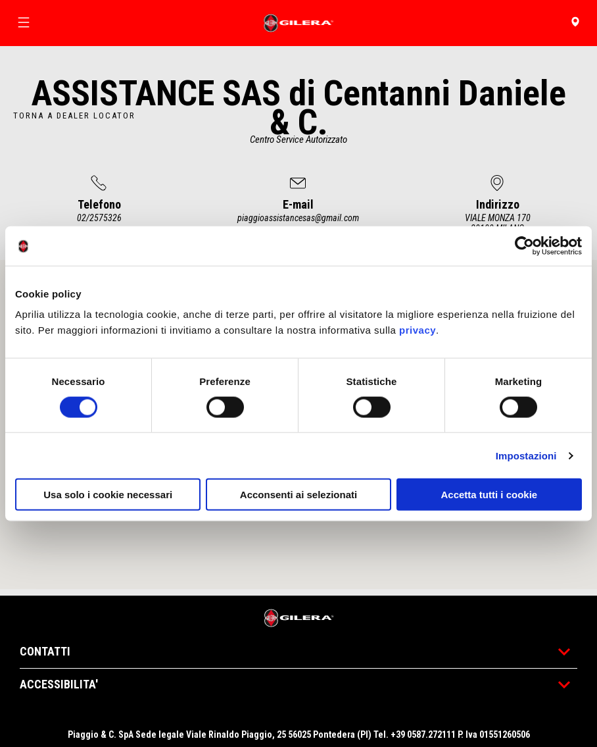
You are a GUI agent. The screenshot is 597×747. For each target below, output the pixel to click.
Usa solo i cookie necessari (107, 494)
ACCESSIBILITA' (298, 684)
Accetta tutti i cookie (489, 494)
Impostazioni (526, 455)
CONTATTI (298, 651)
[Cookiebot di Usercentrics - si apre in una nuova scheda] (524, 245)
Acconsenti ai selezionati (298, 494)
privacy (417, 330)
